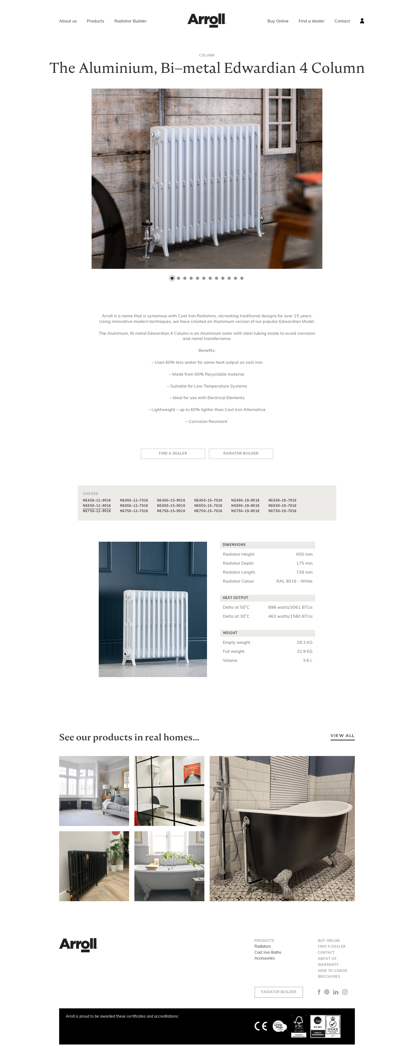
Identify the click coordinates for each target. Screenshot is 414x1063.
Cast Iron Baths (268, 953)
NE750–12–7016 (134, 511)
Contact (342, 21)
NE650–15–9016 (171, 506)
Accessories (265, 959)
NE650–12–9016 (97, 506)
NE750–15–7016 (208, 511)
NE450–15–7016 (208, 500)
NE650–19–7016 (283, 506)
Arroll (207, 20)
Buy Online (278, 21)
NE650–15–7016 (208, 506)
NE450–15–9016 (171, 500)
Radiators (263, 947)
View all (343, 736)
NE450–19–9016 (245, 500)
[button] (172, 278)
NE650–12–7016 (134, 506)
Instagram (345, 992)
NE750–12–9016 (97, 511)
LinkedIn (335, 992)
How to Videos (333, 971)
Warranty (328, 965)
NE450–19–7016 (283, 500)
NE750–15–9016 (171, 511)
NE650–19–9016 (245, 506)
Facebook (319, 992)
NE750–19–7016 (283, 511)
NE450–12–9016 (97, 500)
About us (68, 21)
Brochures (329, 977)
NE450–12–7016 (134, 500)
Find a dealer (311, 21)
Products (95, 21)
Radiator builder (240, 453)
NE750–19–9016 (245, 511)
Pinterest (327, 992)
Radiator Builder (130, 21)
